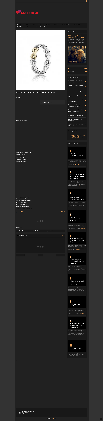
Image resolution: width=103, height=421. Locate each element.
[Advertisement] (62, 12)
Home (19, 24)
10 (70, 345)
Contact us (46, 26)
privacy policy (39, 26)
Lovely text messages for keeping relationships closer (77, 240)
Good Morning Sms (66, 24)
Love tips (33, 24)
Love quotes (57, 24)
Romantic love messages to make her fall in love (76, 155)
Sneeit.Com (54, 418)
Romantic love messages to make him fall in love (76, 219)
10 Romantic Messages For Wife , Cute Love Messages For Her (77, 325)
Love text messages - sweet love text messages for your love (77, 197)
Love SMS (19, 212)
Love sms (26, 24)
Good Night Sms (21, 26)
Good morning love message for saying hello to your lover (77, 261)
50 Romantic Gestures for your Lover (78, 135)
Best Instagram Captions (75, 136)
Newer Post (20, 255)
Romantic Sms (77, 24)
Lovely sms (48, 24)
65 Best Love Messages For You (77, 137)
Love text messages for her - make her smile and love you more (77, 176)
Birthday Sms (41, 24)
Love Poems (30, 26)
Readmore (77, 164)
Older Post (60, 255)
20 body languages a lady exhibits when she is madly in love (77, 282)
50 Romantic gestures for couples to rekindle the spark (76, 36)
